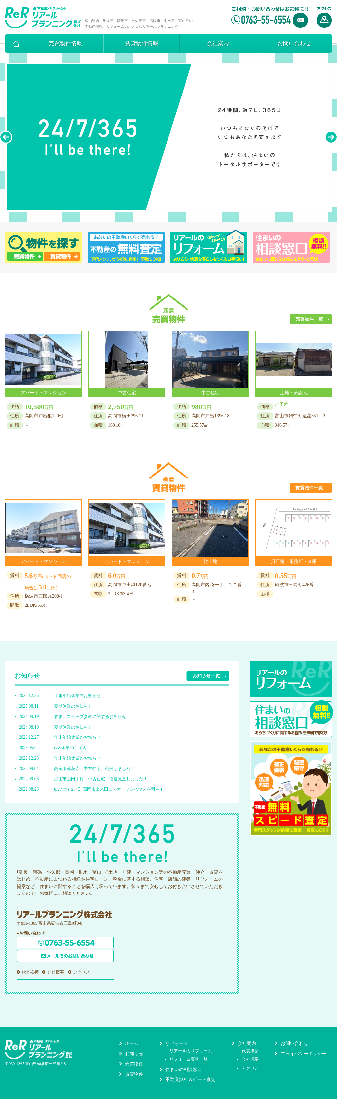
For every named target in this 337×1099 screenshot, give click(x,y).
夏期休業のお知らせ (73, 706)
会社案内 (218, 43)
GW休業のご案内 (70, 747)
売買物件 (134, 1063)
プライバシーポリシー (304, 1053)
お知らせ (134, 1053)
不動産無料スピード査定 (190, 1079)
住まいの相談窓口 (183, 1069)
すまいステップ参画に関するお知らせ (90, 716)
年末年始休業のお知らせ (77, 695)
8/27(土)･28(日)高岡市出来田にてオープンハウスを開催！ (109, 789)
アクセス (81, 972)
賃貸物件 (134, 1074)
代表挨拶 (30, 972)
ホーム (132, 1043)
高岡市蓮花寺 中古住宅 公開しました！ (94, 768)
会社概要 (55, 972)
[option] (168, 137)
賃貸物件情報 (141, 43)
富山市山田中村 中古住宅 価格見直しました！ (101, 778)
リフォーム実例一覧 (188, 1059)
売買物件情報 (65, 43)
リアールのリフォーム (190, 1050)
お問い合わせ (294, 43)
